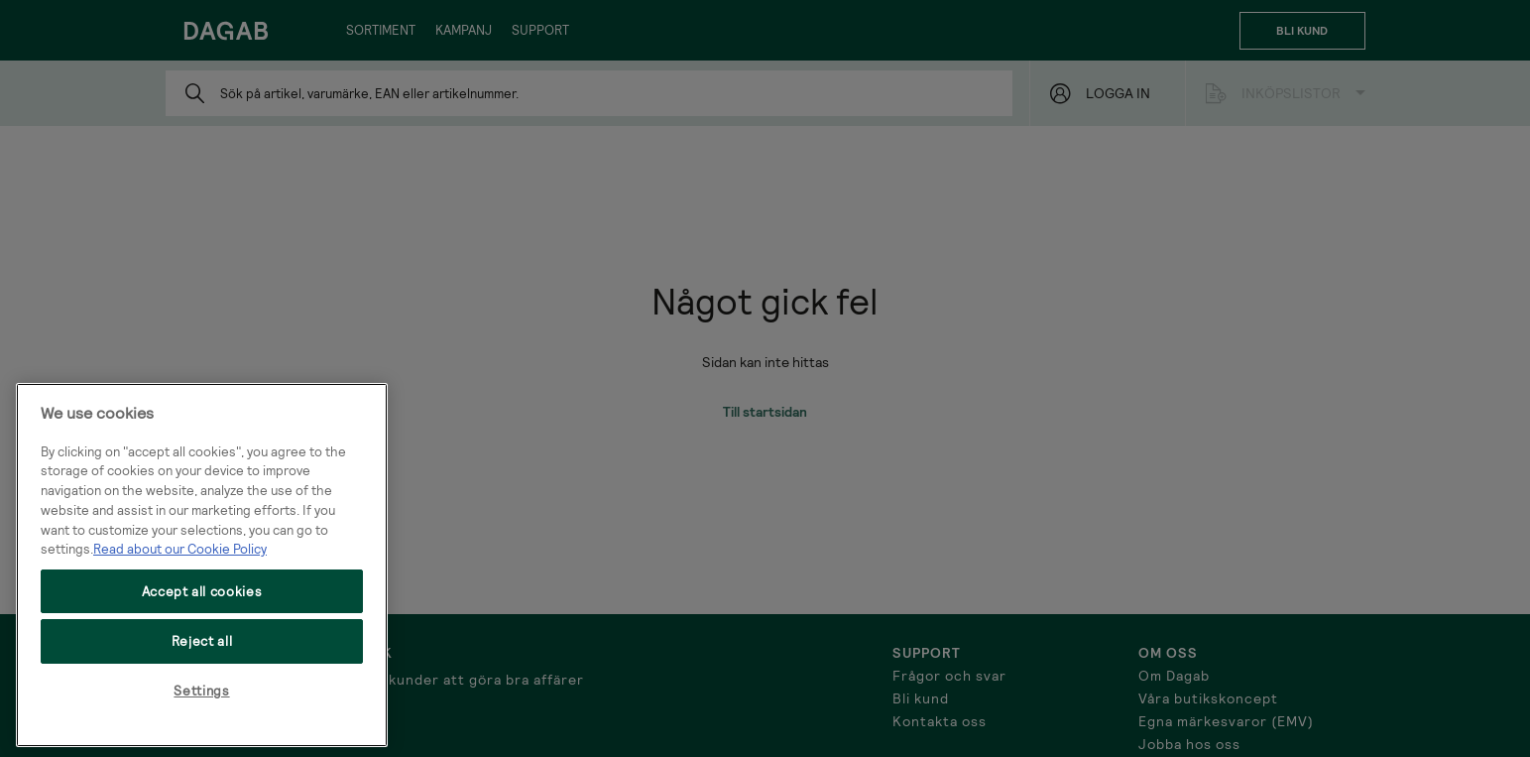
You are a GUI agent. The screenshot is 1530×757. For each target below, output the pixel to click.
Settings (201, 690)
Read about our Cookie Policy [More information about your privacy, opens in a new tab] (180, 549)
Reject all (202, 641)
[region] (202, 565)
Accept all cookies (202, 591)
